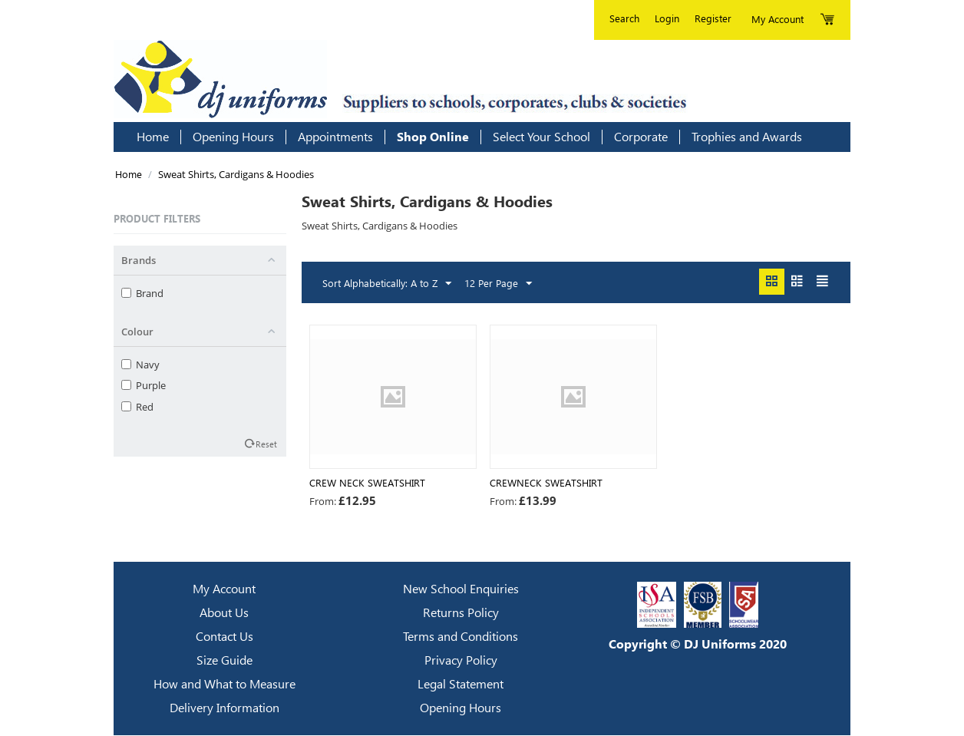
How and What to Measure (224, 685)
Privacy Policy (460, 661)
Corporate (641, 137)
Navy (140, 364)
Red (137, 407)
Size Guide (224, 661)
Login (667, 18)
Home (153, 137)
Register (713, 18)
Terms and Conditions (460, 637)
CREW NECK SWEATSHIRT (367, 483)
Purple (143, 385)
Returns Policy (461, 613)
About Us (224, 613)
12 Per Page (498, 284)
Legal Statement (460, 685)
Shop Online (433, 137)
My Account (224, 590)
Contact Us (224, 637)
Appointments (335, 137)
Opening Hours (233, 137)
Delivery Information (224, 708)
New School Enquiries (461, 590)
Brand (142, 293)
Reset (266, 443)
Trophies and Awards (747, 137)
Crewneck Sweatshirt (546, 483)
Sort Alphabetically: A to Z (386, 284)
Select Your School (541, 137)
